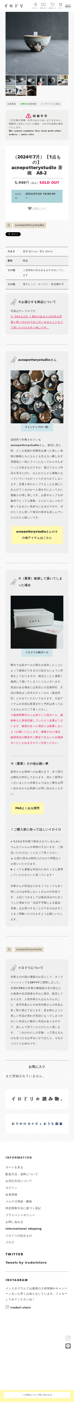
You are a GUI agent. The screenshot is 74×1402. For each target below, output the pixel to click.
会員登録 (11, 104)
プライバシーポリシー (20, 1215)
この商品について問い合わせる (37, 1395)
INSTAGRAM (17, 1280)
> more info (26, 134)
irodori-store (20, 1307)
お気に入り (37, 208)
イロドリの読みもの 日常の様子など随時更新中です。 (26, 1094)
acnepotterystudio (29, 225)
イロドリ (13, 5)
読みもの (43, 8)
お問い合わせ (14, 1222)
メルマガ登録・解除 (19, 1201)
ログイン (35, 8)
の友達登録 (28, 104)
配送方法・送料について (22, 1174)
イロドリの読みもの (19, 1235)
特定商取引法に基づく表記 (23, 1208)
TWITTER (14, 1254)
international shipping (24, 1228)
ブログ (10, 1242)
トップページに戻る (50, 104)
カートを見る (14, 1167)
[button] (21, 43)
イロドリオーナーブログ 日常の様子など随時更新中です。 (26, 1119)
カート (60, 8)
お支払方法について (19, 1181)
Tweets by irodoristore (26, 1262)
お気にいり (52, 8)
